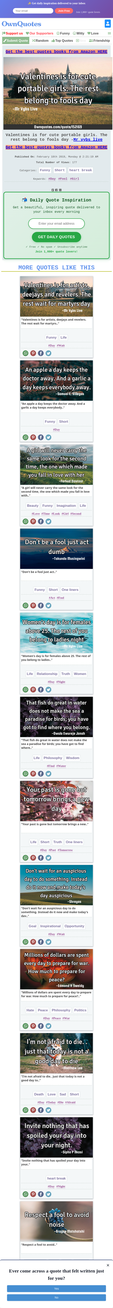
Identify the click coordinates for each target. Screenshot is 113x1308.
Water (62, 779)
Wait (62, 358)
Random (42, 40)
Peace (43, 1023)
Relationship (47, 687)
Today (51, 1115)
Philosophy (53, 771)
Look (56, 527)
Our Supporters (41, 33)
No (56, 1297)
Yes (56, 1288)
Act (52, 611)
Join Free (64, 10)
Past (53, 863)
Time (46, 527)
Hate (30, 1023)
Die (61, 1115)
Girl (75, 188)
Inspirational (50, 939)
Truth (65, 687)
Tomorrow (66, 863)
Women (80, 687)
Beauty (33, 519)
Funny (65, 33)
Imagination (66, 519)
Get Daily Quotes (56, 248)
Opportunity (74, 939)
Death (39, 1108)
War (67, 1031)
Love (94, 33)
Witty (80, 33)
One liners (70, 603)
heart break (80, 178)
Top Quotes (64, 40)
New (82, 40)
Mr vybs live (88, 143)
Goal (32, 939)
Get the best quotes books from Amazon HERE (56, 52)
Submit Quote (17, 40)
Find (51, 779)
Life (64, 351)
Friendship (101, 40)
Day (53, 188)
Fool (63, 188)
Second (76, 527)
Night (61, 695)
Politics (80, 1023)
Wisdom (72, 771)
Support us (14, 33)
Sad (63, 1108)
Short (60, 178)
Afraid (71, 1115)
